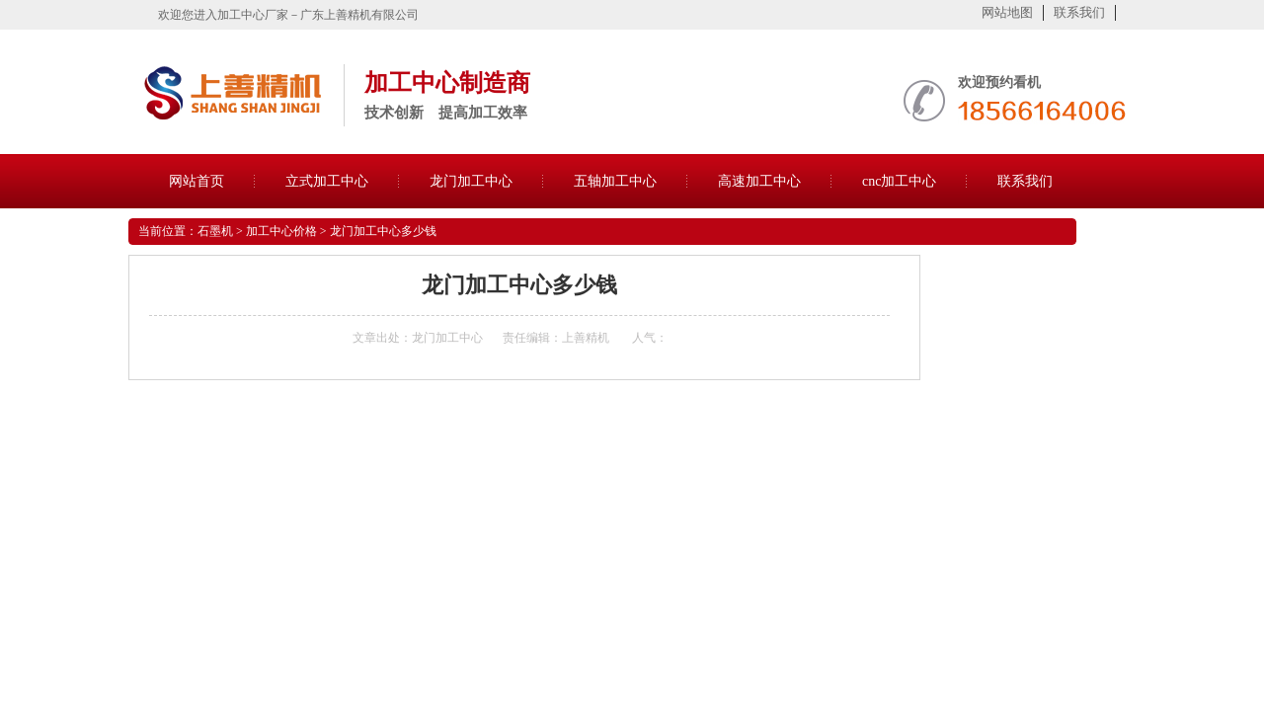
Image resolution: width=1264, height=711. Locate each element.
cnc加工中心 (899, 181)
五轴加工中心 (615, 181)
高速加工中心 (759, 181)
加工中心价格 (281, 231)
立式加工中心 (326, 181)
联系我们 (1079, 12)
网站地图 (1007, 12)
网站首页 (196, 181)
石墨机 (215, 231)
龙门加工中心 (471, 181)
